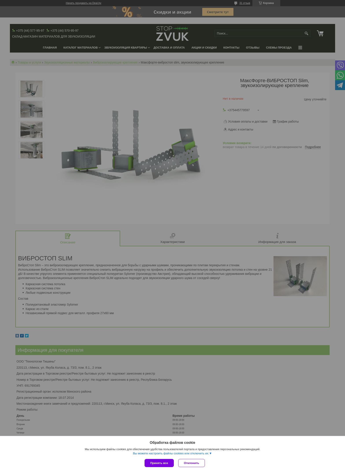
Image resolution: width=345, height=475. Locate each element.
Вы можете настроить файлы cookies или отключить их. (171, 453)
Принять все (159, 463)
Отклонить (191, 463)
